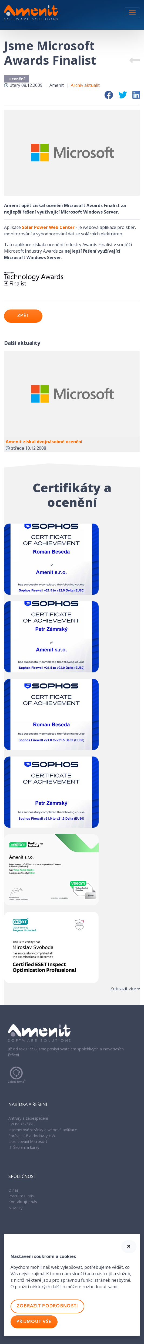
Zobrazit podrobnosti (47, 1306)
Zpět (23, 316)
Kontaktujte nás (22, 1201)
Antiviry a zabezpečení (28, 1118)
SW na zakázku (21, 1123)
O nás (13, 1190)
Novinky (15, 1207)
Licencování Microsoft (27, 1141)
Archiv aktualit (85, 85)
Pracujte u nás (21, 1195)
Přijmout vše (34, 1322)
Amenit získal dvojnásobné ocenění (44, 442)
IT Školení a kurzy (23, 1147)
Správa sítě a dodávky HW (31, 1135)
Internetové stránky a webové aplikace (42, 1129)
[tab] (72, 988)
